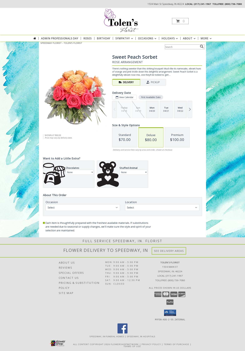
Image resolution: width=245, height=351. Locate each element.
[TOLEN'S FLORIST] (122, 20)
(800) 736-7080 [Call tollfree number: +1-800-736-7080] (233, 3)
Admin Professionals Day (59, 38)
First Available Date (151, 97)
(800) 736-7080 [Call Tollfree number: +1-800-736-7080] (176, 280)
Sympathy (124, 38)
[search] (201, 46)
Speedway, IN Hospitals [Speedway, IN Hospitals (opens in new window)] (141, 336)
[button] (180, 21)
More (206, 38)
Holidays (170, 38)
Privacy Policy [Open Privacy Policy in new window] (151, 344)
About (189, 38)
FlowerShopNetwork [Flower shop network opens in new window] (125, 344)
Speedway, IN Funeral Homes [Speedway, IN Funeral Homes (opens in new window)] (107, 336)
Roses (87, 38)
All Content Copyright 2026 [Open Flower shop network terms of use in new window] (91, 344)
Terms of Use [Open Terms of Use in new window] (132, 346)
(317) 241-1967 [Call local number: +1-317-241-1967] (202, 3)
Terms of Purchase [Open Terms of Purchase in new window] (176, 344)
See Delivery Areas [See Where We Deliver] (169, 251)
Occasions (147, 38)
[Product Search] (181, 47)
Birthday (103, 38)
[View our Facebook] (123, 332)
